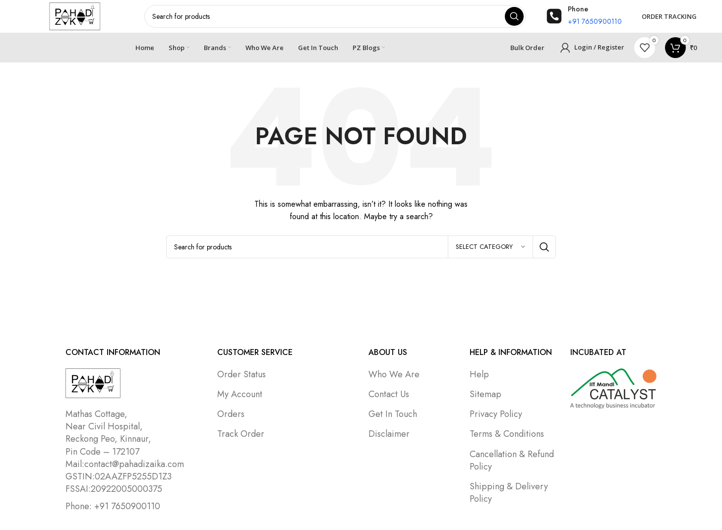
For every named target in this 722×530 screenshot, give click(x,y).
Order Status (241, 381)
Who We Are (394, 381)
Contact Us (388, 401)
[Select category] (490, 254)
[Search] (361, 253)
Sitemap (485, 401)
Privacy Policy (496, 420)
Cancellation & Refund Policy (512, 467)
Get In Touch (392, 420)
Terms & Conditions (507, 440)
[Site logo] (74, 18)
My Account (239, 401)
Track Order (240, 440)
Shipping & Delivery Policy (509, 499)
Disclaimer (389, 440)
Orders (230, 420)
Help (479, 381)
